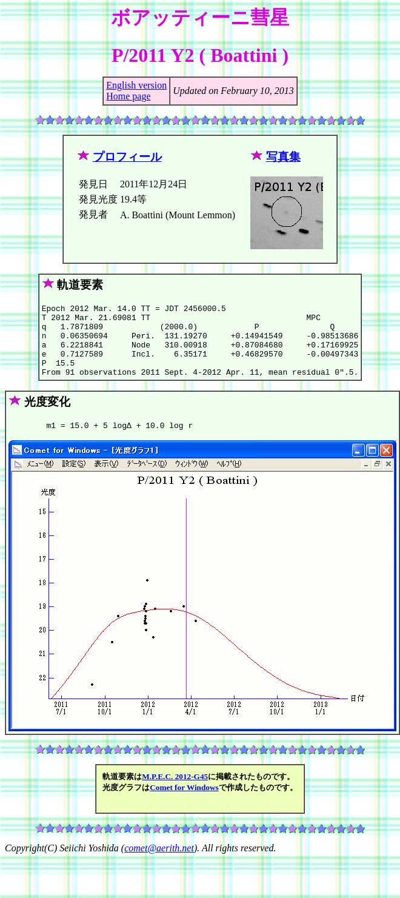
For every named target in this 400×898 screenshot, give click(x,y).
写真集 (283, 156)
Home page (128, 96)
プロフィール (127, 156)
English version (136, 85)
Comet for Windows (184, 803)
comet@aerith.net (159, 864)
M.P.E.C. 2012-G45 (175, 792)
